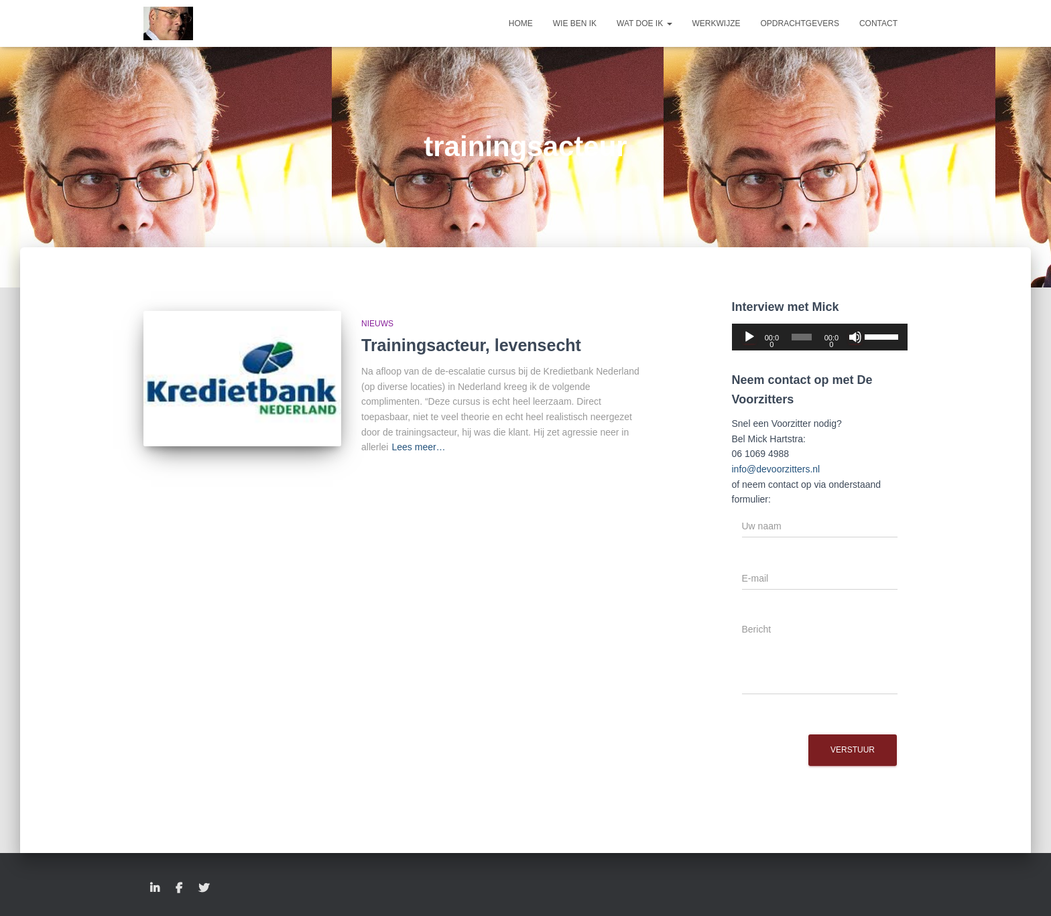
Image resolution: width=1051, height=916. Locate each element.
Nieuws (377, 323)
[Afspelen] (749, 337)
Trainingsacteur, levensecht (471, 345)
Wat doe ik (644, 23)
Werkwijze (716, 23)
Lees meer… (418, 447)
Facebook (179, 888)
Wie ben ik (575, 23)
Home (521, 23)
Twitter (204, 888)
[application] (820, 337)
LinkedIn (154, 888)
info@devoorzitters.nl (776, 469)
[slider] (802, 337)
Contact (878, 23)
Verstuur (852, 750)
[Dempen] (855, 337)
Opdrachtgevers (800, 23)
